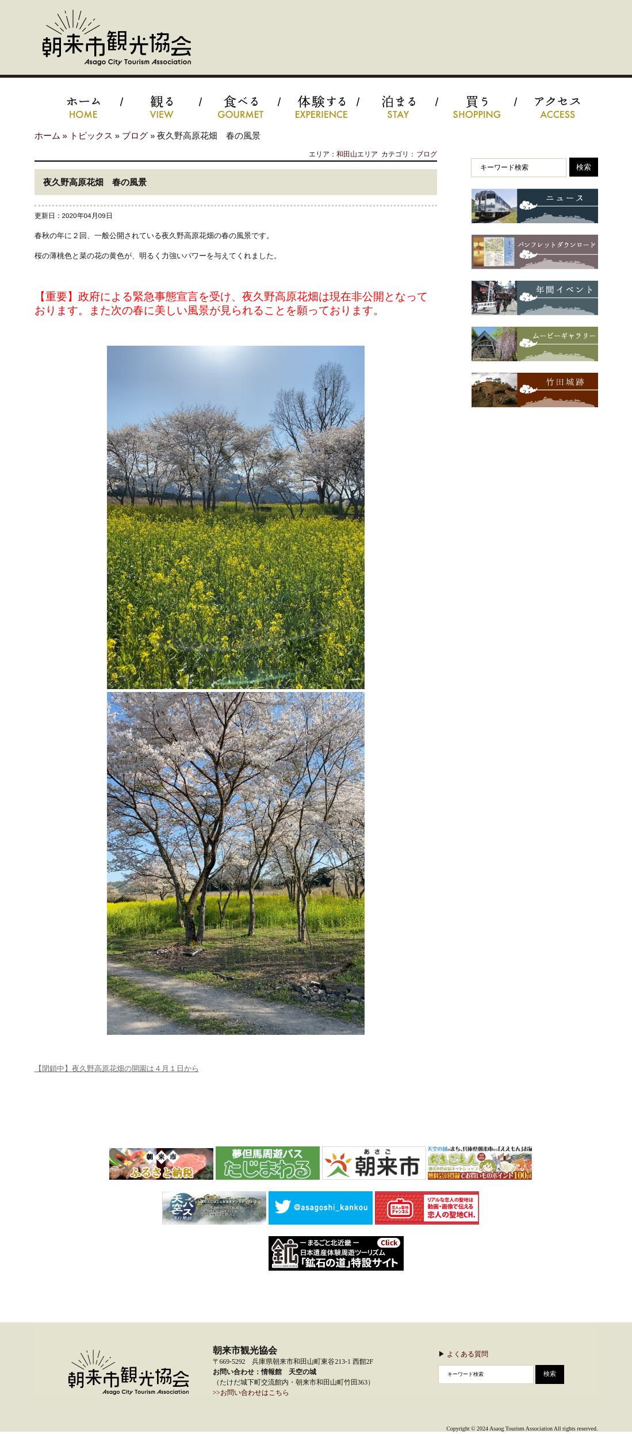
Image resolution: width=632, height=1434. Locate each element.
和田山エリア (357, 154)
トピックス (91, 135)
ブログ (135, 135)
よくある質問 (467, 1353)
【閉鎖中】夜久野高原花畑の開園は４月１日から (117, 1068)
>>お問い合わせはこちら (251, 1393)
